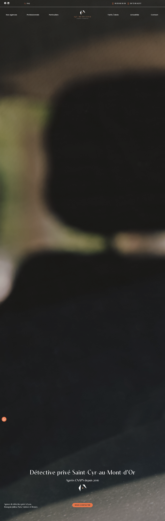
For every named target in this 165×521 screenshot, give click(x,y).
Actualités (134, 15)
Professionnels (33, 15)
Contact (154, 15)
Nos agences (11, 15)
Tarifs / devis (113, 15)
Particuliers (53, 15)
